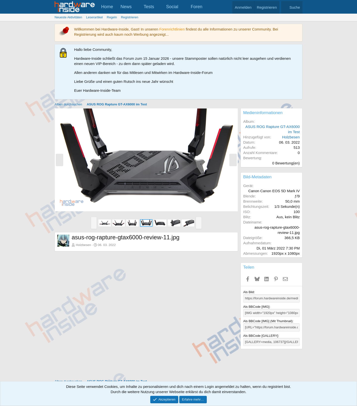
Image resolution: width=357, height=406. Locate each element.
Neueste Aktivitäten (68, 17)
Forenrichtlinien (172, 29)
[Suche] (291, 7)
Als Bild (248, 292)
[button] (136, 7)
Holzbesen (83, 245)
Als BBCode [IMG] (256, 307)
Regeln (112, 17)
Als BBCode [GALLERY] (260, 335)
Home (107, 6)
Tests (149, 6)
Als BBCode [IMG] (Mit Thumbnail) (268, 321)
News (126, 6)
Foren (196, 6)
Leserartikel (94, 17)
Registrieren (129, 17)
